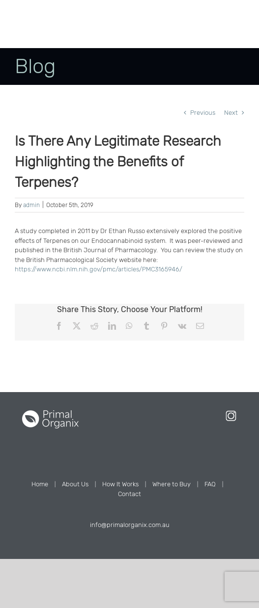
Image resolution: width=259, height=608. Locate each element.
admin (31, 205)
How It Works (120, 484)
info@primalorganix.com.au (130, 525)
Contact (129, 494)
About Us (75, 484)
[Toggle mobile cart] (209, 33)
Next (231, 112)
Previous (202, 112)
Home (39, 484)
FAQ (210, 484)
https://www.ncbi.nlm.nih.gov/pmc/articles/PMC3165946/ (98, 269)
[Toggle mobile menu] (229, 33)
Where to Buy (171, 484)
